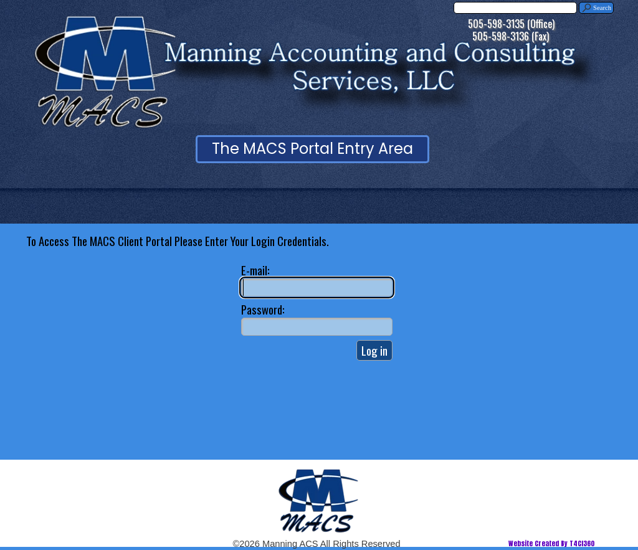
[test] (312, 149)
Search (602, 7)
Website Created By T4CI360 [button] (551, 543)
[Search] (515, 8)
